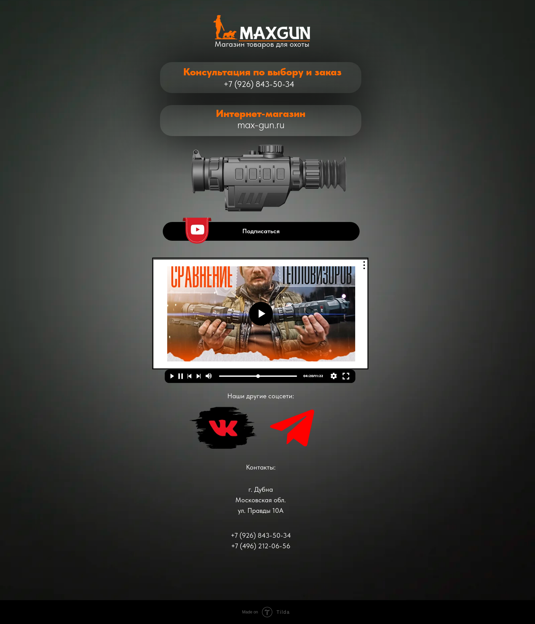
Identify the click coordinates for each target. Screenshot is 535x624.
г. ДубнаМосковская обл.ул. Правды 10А (260, 500)
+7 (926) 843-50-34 (258, 84)
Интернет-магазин (260, 113)
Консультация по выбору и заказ (262, 71)
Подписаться (261, 231)
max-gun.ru (261, 124)
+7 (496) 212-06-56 (260, 546)
